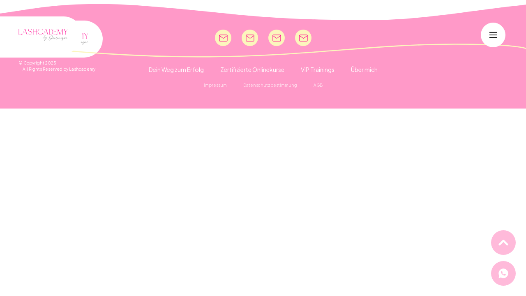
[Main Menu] (493, 35)
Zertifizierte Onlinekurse (252, 69)
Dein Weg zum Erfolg (176, 69)
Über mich (364, 69)
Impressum (215, 85)
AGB (318, 85)
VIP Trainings (318, 69)
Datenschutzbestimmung (270, 85)
